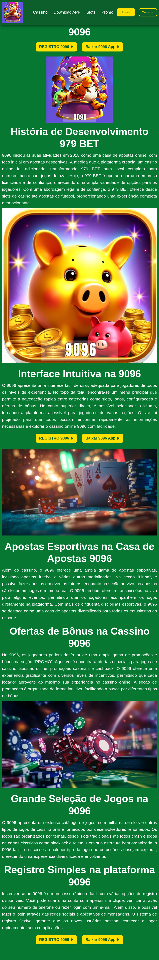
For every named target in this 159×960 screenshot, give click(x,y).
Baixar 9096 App (109, 48)
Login (123, 12)
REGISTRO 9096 (50, 48)
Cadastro (147, 12)
